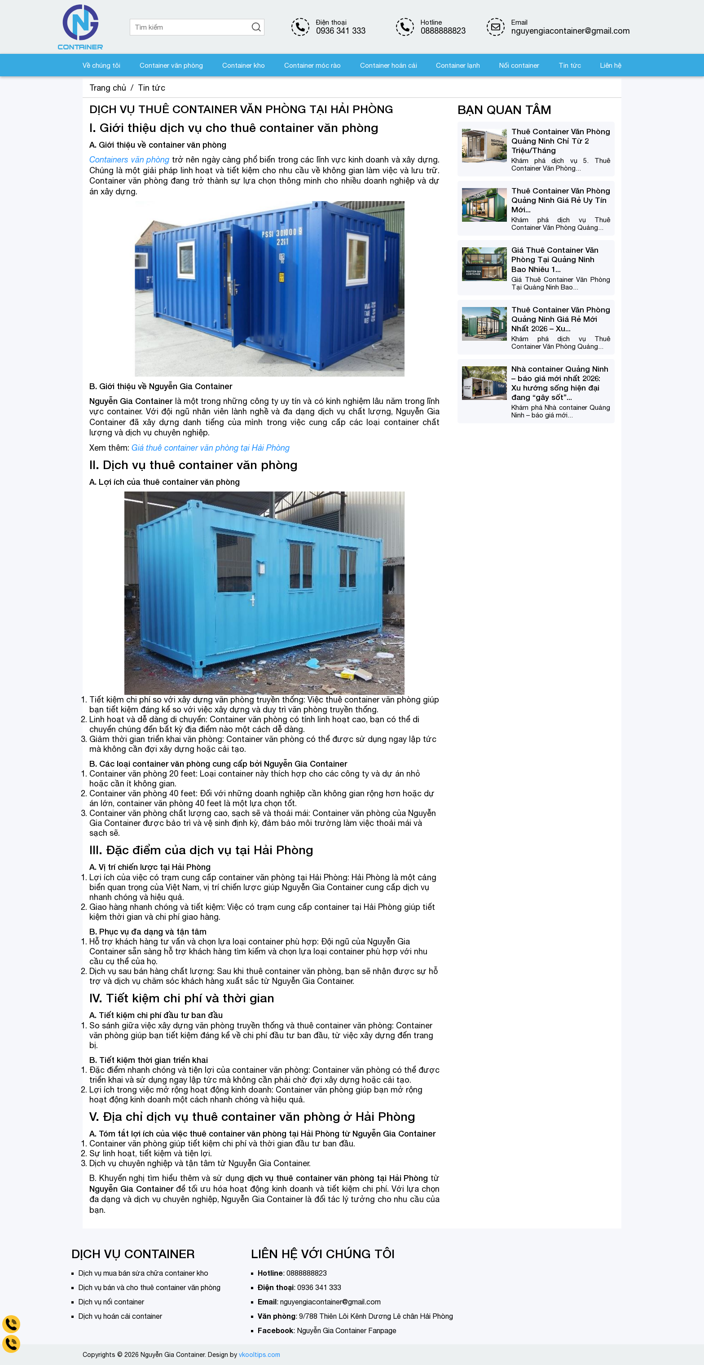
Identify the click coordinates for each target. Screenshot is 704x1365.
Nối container (519, 65)
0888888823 (443, 30)
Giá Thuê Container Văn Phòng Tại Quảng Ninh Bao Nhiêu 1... (554, 259)
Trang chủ (107, 87)
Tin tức (570, 65)
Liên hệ (610, 65)
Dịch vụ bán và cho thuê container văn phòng (149, 1287)
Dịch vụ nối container (111, 1302)
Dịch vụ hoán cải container (120, 1316)
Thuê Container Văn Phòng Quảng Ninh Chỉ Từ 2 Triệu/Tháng (560, 141)
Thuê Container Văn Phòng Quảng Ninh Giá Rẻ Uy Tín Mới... (560, 200)
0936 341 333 (340, 30)
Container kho (243, 65)
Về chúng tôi (101, 65)
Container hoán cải (388, 65)
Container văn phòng (171, 65)
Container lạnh (458, 65)
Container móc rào (312, 65)
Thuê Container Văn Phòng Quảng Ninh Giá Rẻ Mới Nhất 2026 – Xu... (560, 319)
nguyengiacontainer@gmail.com (330, 1302)
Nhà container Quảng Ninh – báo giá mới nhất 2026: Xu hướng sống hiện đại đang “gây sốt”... (559, 383)
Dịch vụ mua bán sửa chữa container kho (143, 1273)
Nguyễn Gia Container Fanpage (346, 1330)
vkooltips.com (259, 1354)
